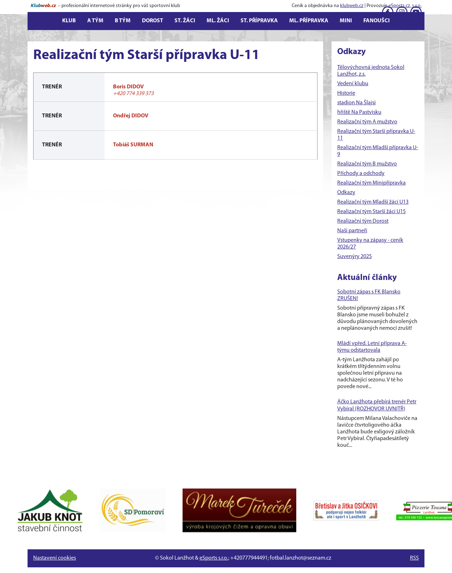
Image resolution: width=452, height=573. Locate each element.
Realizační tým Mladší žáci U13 (373, 202)
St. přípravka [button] (259, 21)
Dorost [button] (152, 21)
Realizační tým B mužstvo (367, 164)
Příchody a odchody (361, 173)
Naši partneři (352, 231)
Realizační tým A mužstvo (367, 122)
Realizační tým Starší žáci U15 (371, 212)
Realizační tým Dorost (362, 221)
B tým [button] (123, 21)
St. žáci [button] (184, 21)
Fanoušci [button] (376, 21)
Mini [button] (346, 21)
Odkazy (346, 192)
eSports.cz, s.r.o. (405, 5)
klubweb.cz (351, 5)
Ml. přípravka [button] (308, 21)
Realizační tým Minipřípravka (371, 183)
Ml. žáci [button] (218, 21)
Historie (346, 93)
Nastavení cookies (54, 558)
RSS (414, 558)
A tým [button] (95, 21)
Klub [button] (69, 21)
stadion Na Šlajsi (356, 103)
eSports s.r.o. (214, 558)
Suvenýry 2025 (354, 256)
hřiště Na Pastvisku (359, 112)
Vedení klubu (352, 84)
